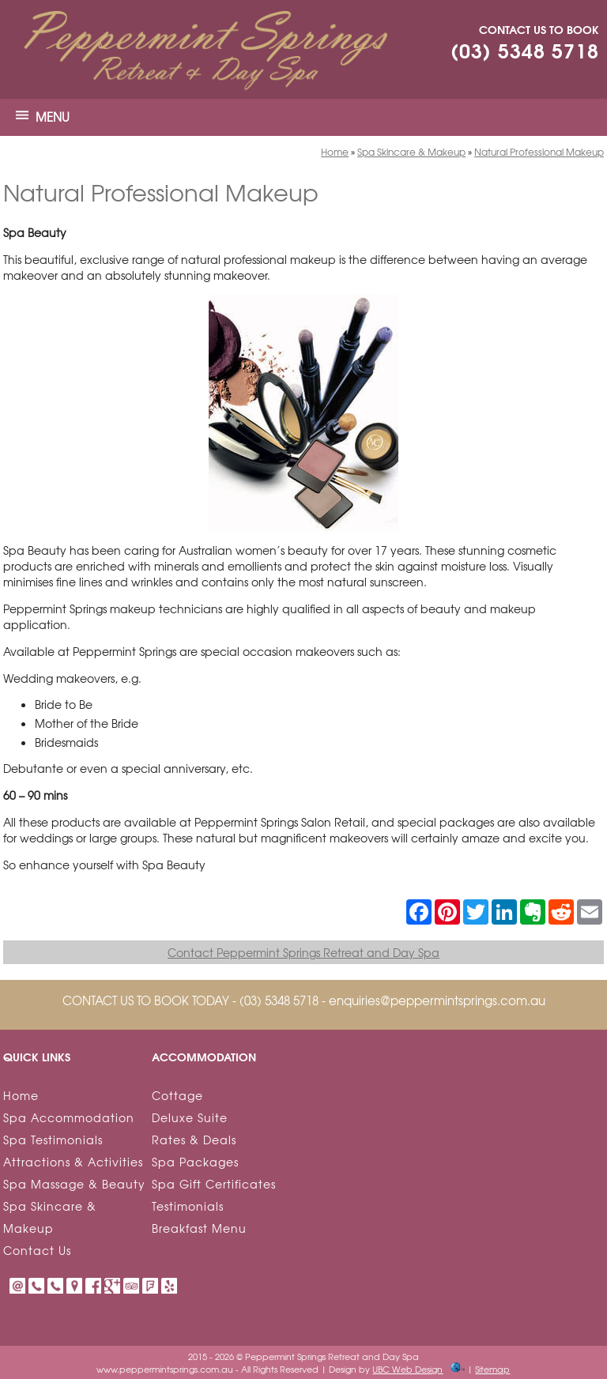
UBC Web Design (407, 1368)
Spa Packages (195, 1162)
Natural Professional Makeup (539, 152)
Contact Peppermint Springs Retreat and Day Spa (303, 952)
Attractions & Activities (73, 1162)
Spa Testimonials (53, 1139)
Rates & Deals (194, 1139)
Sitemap (492, 1368)
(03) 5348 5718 (525, 49)
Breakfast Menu (199, 1228)
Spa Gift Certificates (214, 1184)
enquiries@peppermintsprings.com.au (437, 1000)
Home (335, 152)
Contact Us (37, 1250)
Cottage (177, 1095)
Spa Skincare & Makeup (411, 152)
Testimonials (188, 1206)
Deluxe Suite (190, 1117)
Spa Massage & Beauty (74, 1184)
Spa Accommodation (68, 1117)
